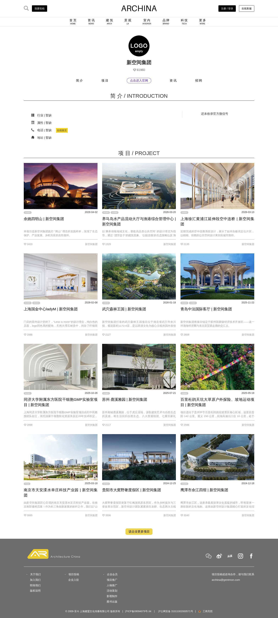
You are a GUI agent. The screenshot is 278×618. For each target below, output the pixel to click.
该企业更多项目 (139, 531)
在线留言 (62, 130)
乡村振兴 (106, 483)
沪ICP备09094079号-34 (138, 611)
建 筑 (109, 22)
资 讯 (91, 22)
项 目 (104, 80)
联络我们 (35, 585)
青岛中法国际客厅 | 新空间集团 (206, 309)
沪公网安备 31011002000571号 (175, 611)
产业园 (27, 483)
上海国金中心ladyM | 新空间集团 (51, 309)
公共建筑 (114, 212)
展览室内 (36, 303)
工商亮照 (205, 611)
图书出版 (112, 601)
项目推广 (112, 579)
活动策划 (112, 590)
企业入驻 (73, 579)
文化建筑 (184, 483)
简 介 (79, 80)
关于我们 (35, 574)
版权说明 (35, 590)
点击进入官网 (139, 80)
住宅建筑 (106, 393)
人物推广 (112, 585)
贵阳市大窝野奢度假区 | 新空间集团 (131, 490)
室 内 (147, 22)
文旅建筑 (27, 212)
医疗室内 (27, 393)
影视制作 (112, 596)
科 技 (184, 22)
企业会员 (112, 574)
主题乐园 (106, 303)
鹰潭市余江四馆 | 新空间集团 (204, 490)
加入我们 (35, 579)
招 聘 (198, 80)
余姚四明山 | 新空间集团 (44, 219)
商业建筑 (106, 212)
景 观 (127, 22)
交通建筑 (184, 212)
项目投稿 (73, 574)
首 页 (73, 22)
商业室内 (27, 303)
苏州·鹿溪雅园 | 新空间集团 (124, 399)
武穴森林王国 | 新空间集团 (124, 309)
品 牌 (166, 22)
